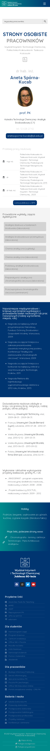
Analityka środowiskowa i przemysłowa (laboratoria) (24, 238)
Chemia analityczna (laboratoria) (21, 257)
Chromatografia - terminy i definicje (27, 537)
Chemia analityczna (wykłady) (20, 248)
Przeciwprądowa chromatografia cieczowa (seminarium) (21, 291)
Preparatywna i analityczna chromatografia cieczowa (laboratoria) (24, 279)
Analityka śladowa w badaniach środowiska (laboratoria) (20, 227)
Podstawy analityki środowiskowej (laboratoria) (22, 267)
